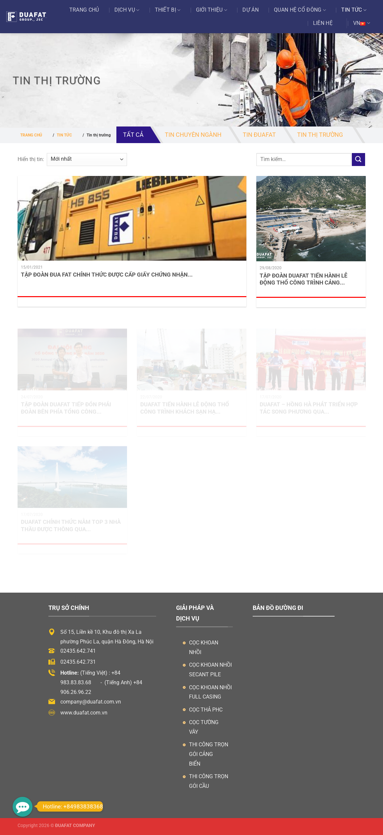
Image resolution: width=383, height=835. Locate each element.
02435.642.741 (78, 651)
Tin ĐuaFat (259, 134)
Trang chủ (84, 10)
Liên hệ (323, 23)
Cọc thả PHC (206, 710)
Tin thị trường (320, 134)
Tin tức (353, 10)
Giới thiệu (211, 10)
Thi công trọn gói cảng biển (208, 754)
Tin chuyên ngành (193, 134)
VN (361, 23)
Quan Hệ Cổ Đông (300, 10)
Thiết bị (168, 10)
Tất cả (133, 134)
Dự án (250, 10)
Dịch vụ (127, 10)
